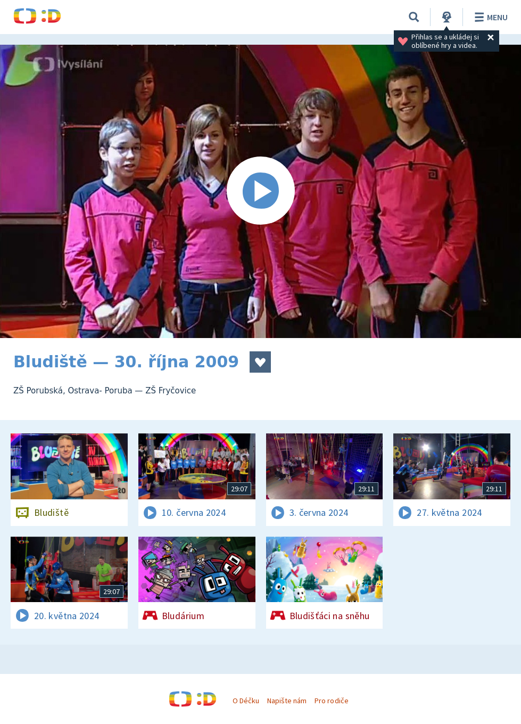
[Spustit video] (260, 191)
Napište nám (287, 700)
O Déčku (246, 700)
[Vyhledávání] (414, 17)
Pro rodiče (331, 700)
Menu (489, 17)
